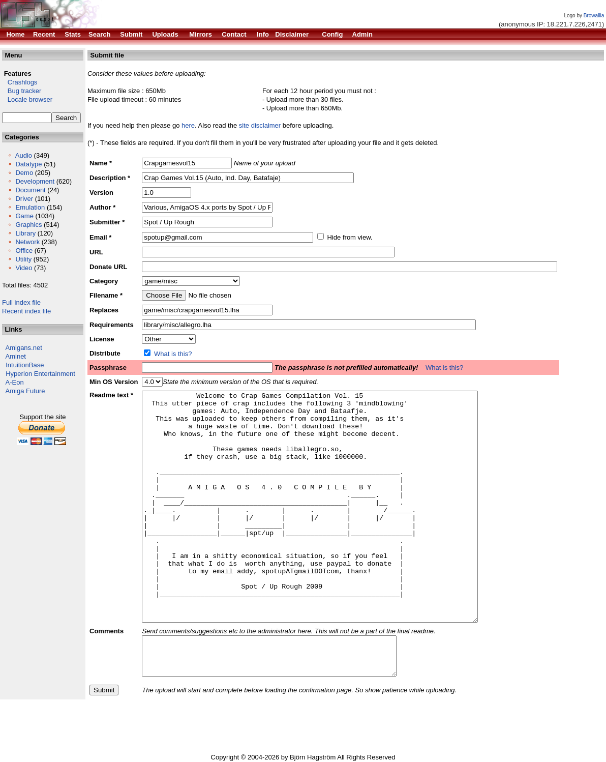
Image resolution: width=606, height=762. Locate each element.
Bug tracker (21, 91)
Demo (24, 173)
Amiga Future (25, 391)
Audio (23, 155)
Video (23, 268)
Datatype (28, 164)
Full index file (21, 302)
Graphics (28, 224)
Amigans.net (24, 347)
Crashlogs (19, 82)
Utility (23, 259)
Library (25, 233)
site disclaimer (260, 125)
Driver (24, 198)
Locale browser (27, 99)
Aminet (16, 356)
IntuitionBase (25, 365)
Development (34, 181)
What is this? (173, 354)
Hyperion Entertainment (40, 373)
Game (24, 216)
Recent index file (26, 311)
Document (30, 190)
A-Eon (15, 382)
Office (24, 250)
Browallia (594, 15)
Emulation (30, 207)
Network (27, 242)
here (188, 125)
